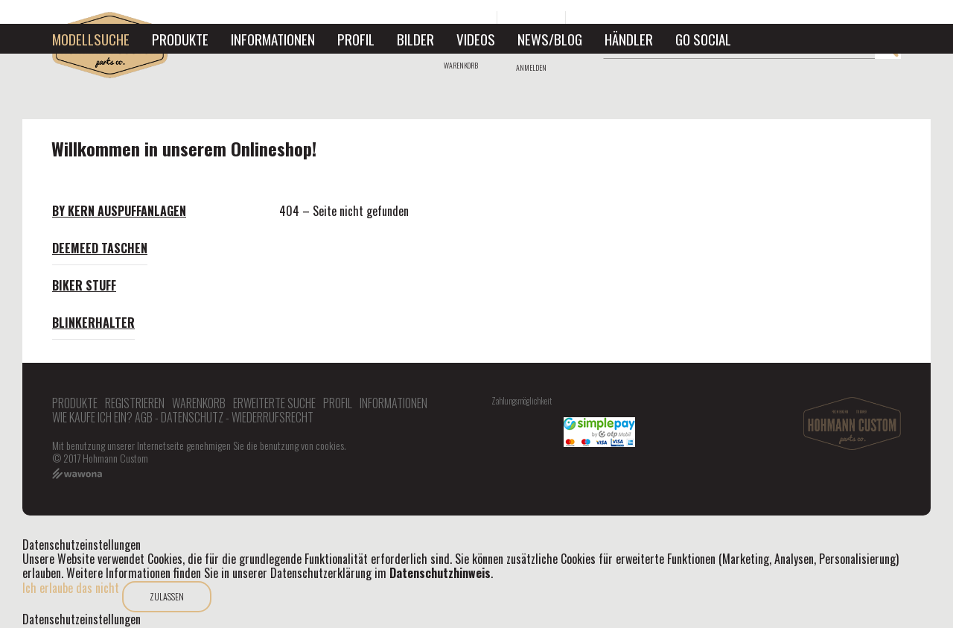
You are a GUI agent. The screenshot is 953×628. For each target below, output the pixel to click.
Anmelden (531, 67)
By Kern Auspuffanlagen (119, 211)
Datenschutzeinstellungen (81, 619)
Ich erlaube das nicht (70, 588)
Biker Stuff (84, 285)
